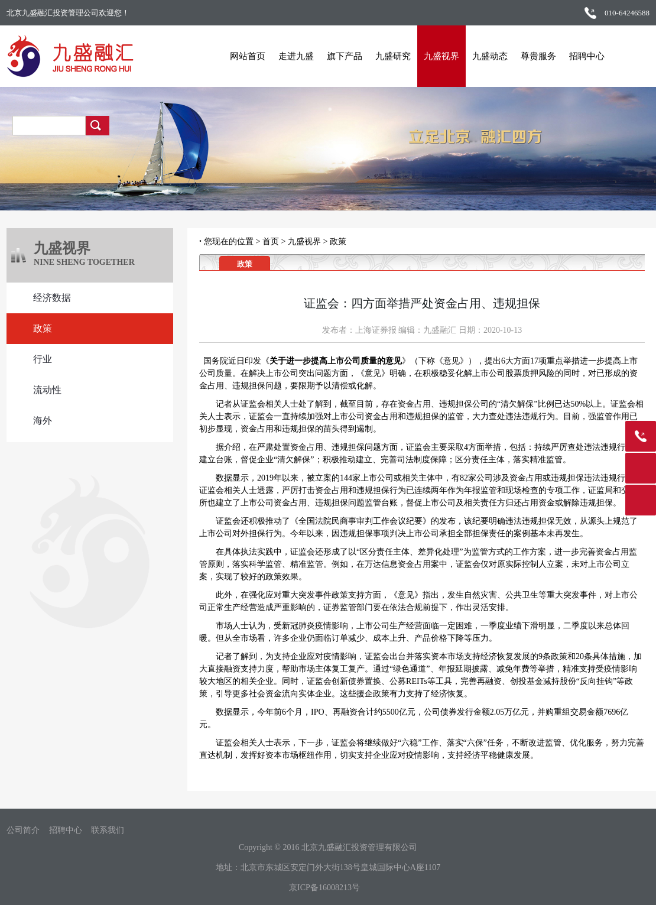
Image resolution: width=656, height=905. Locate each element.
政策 (42, 328)
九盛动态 (486, 56)
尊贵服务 (534, 56)
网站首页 (243, 56)
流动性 (47, 390)
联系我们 (107, 830)
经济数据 (52, 298)
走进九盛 (292, 56)
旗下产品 (340, 56)
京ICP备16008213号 (324, 887)
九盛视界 (437, 56)
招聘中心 (582, 56)
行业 (42, 359)
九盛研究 (389, 56)
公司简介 (23, 830)
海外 (42, 421)
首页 (270, 241)
